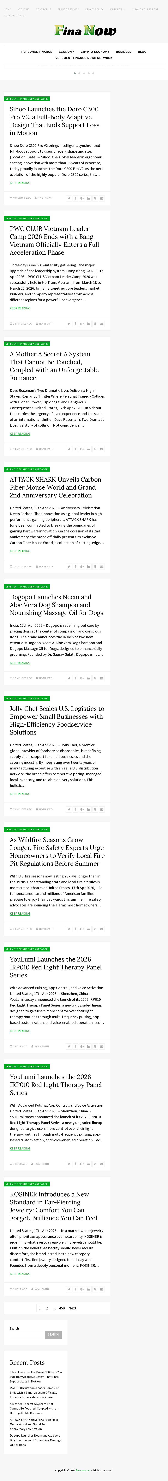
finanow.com (83, 1470)
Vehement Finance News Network (84, 58)
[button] (74, 73)
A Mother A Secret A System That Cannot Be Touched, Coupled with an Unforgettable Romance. (54, 366)
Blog (142, 51)
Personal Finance (36, 51)
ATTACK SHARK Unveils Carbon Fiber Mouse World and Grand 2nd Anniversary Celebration (55, 487)
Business (123, 51)
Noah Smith (45, 198)
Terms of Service (68, 9)
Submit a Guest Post (145, 9)
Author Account (15, 15)
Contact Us (43, 9)
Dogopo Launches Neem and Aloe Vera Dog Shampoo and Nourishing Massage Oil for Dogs (56, 605)
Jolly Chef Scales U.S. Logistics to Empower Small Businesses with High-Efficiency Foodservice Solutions (57, 720)
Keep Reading (20, 183)
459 (62, 1308)
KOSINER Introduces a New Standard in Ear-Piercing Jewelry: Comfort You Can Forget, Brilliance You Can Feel (53, 1206)
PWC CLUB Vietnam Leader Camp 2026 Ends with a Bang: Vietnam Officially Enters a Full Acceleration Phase (54, 240)
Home (7, 9)
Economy (66, 51)
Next (72, 1308)
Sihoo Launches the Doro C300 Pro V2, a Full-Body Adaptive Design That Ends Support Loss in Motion (54, 121)
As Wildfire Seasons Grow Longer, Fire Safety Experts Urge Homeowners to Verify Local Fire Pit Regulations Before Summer (57, 851)
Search (14, 1328)
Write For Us (118, 9)
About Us (23, 9)
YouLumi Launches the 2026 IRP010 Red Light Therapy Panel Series (56, 967)
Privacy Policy (94, 9)
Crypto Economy (95, 51)
